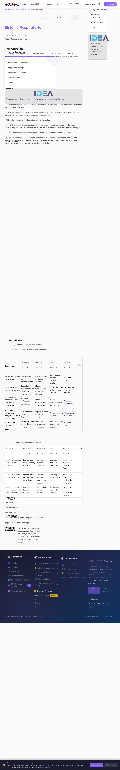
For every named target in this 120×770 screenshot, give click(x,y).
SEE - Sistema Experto (19, 590)
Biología (27, 9)
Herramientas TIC (16, 581)
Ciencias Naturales (18, 9)
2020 (38, 613)
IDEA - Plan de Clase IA (46, 570)
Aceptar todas (96, 765)
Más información (44, 767)
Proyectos (13, 577)
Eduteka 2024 (46, 602)
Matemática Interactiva (18, 585)
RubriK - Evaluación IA (46, 574)
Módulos (13, 572)
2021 (38, 610)
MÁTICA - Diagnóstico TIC (46, 591)
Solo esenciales (111, 765)
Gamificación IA (46, 586)
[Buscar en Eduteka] (99, 4)
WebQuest (8, 9)
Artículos (13, 568)
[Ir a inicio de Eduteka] (11, 4)
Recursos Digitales (17, 596)
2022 (38, 606)
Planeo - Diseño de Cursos (46, 580)
